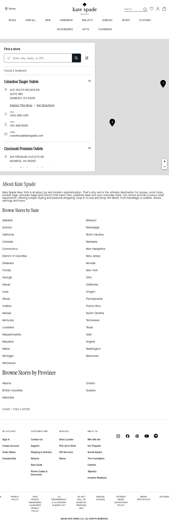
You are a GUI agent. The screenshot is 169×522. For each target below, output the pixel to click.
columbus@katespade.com (26, 136)
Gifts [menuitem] (85, 29)
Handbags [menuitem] (66, 20)
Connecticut (10, 249)
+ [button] (164, 161)
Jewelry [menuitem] (107, 20)
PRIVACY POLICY (15, 498)
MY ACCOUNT (9, 431)
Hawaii (6, 284)
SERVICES (64, 431)
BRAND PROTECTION (143, 498)
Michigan (8, 356)
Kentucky (8, 320)
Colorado (7, 242)
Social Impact (95, 452)
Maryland (8, 342)
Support (35, 445)
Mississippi (92, 227)
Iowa (5, 292)
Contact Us (37, 439)
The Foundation (96, 458)
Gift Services (66, 452)
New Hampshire (95, 249)
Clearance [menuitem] (105, 29)
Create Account (10, 445)
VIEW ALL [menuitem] (30, 20)
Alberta (6, 383)
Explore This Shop (21, 105)
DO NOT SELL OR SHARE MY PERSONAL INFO (81, 502)
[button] (145, 9)
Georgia (7, 277)
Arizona (6, 227)
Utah (89, 334)
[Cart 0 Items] (164, 8)
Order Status (9, 452)
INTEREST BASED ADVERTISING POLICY (121, 501)
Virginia (90, 342)
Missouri (91, 220)
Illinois (6, 299)
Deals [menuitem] (12, 20)
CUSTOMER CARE (39, 431)
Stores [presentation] (12, 8)
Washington (93, 349)
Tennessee (92, 320)
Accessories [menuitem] (65, 29)
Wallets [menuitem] (87, 20)
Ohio (89, 277)
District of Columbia (14, 256)
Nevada (90, 263)
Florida (6, 270)
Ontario (90, 383)
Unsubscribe (9, 458)
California (8, 235)
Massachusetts (11, 334)
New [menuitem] (47, 20)
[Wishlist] (151, 8)
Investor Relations (97, 477)
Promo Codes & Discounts (39, 473)
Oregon (90, 292)
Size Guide (36, 464)
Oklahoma (92, 284)
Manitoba (8, 397)
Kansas (6, 313)
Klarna (62, 458)
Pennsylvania (94, 299)
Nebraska (91, 242)
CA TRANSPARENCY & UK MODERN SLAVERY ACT (59, 501)
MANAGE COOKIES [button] (100, 498)
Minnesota (8, 363)
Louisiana (8, 327)
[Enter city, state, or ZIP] (42, 58)
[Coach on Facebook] (127, 436)
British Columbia (12, 390)
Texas (89, 327)
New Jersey (93, 256)
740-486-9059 (19, 125)
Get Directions (45, 105)
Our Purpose (94, 445)
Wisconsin (92, 356)
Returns (35, 458)
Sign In (6, 439)
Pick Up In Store (67, 445)
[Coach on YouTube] (146, 436)
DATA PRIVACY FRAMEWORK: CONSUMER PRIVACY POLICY (35, 503)
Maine (6, 349)
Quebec (91, 390)
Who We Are (94, 439)
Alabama (7, 220)
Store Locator (66, 439)
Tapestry (92, 471)
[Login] (158, 8)
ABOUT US (93, 431)
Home (6, 409)
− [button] (164, 166)
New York (92, 270)
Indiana (6, 306)
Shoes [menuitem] (126, 20)
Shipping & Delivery (41, 452)
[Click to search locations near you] (8, 58)
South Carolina (95, 313)
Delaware (8, 263)
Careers (92, 464)
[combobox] (136, 9)
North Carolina (95, 235)
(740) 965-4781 (19, 115)
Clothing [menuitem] (145, 20)
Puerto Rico (93, 306)
